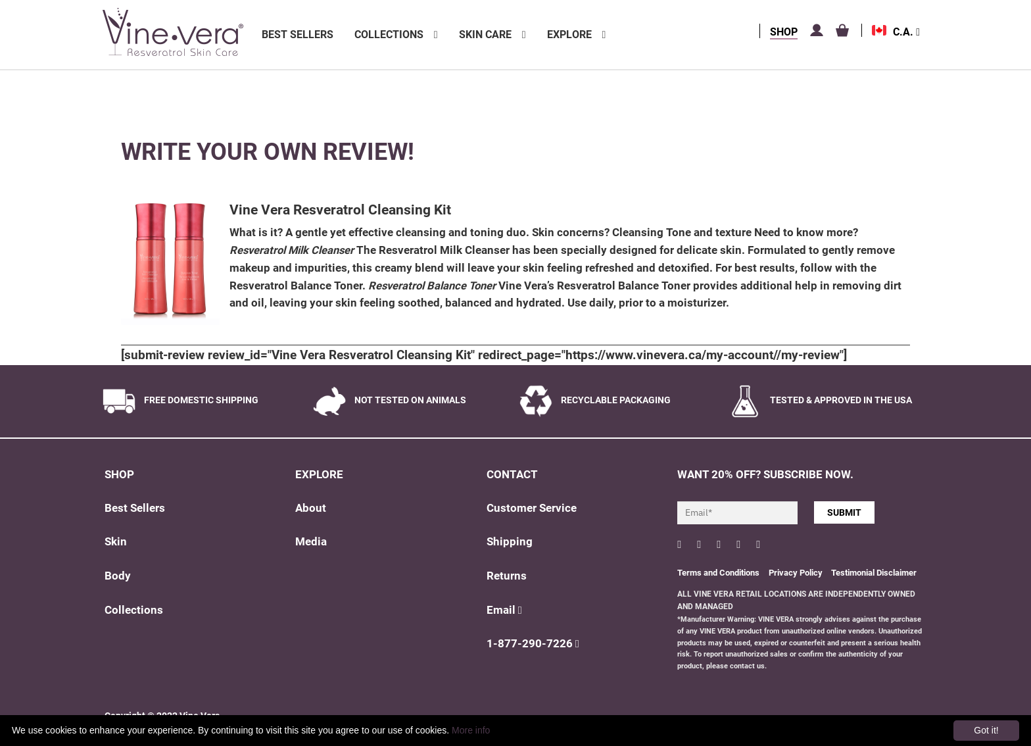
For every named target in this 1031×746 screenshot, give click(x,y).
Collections (388, 34)
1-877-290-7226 (533, 643)
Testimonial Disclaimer (874, 573)
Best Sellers (297, 34)
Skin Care (485, 34)
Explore (569, 34)
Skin (116, 541)
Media (311, 541)
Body (118, 576)
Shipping (510, 541)
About (310, 508)
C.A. (906, 32)
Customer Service (532, 508)
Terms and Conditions (718, 573)
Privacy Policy (797, 573)
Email (504, 610)
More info (471, 730)
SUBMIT (844, 512)
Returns (507, 576)
